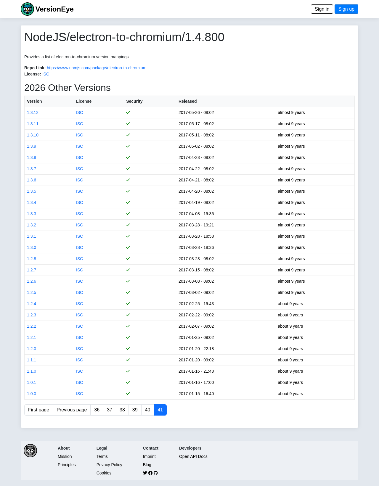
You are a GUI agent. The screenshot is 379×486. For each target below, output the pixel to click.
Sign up (346, 9)
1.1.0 (31, 371)
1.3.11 (32, 123)
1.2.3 (31, 315)
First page (38, 409)
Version (34, 101)
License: (32, 74)
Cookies (104, 473)
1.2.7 (31, 270)
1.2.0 (31, 348)
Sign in (322, 9)
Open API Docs (193, 456)
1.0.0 (31, 393)
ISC (45, 74)
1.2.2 (31, 326)
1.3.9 (31, 146)
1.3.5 (31, 191)
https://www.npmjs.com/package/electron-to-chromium (96, 67)
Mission (65, 456)
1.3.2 (31, 225)
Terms (102, 456)
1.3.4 (31, 202)
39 (135, 409)
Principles (67, 464)
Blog (147, 464)
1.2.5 (31, 292)
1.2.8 (31, 258)
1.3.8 (31, 157)
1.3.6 (31, 180)
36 (96, 409)
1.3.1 (31, 236)
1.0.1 (31, 382)
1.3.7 (31, 168)
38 (122, 409)
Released (188, 101)
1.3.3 (31, 213)
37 (109, 409)
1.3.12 (32, 112)
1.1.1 (31, 360)
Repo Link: (35, 67)
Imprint (149, 456)
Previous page (72, 409)
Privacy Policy (109, 464)
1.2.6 (31, 281)
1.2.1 (31, 337)
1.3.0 (31, 247)
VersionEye (54, 9)
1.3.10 (32, 135)
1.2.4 (31, 303)
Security (134, 101)
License (83, 101)
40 (147, 409)
